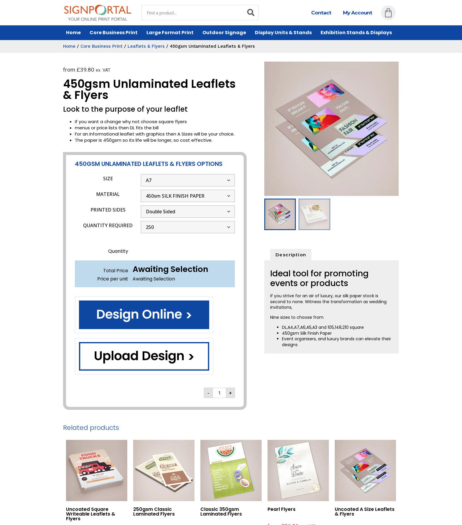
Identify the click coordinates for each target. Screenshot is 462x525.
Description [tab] (290, 254)
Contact (321, 13)
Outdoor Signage (224, 32)
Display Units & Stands (283, 32)
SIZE (108, 178)
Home (73, 32)
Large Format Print (170, 32)
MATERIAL (108, 194)
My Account (357, 13)
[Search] (250, 12)
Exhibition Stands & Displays (356, 32)
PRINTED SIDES (108, 209)
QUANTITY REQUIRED (108, 225)
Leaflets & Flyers (146, 46)
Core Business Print (114, 32)
